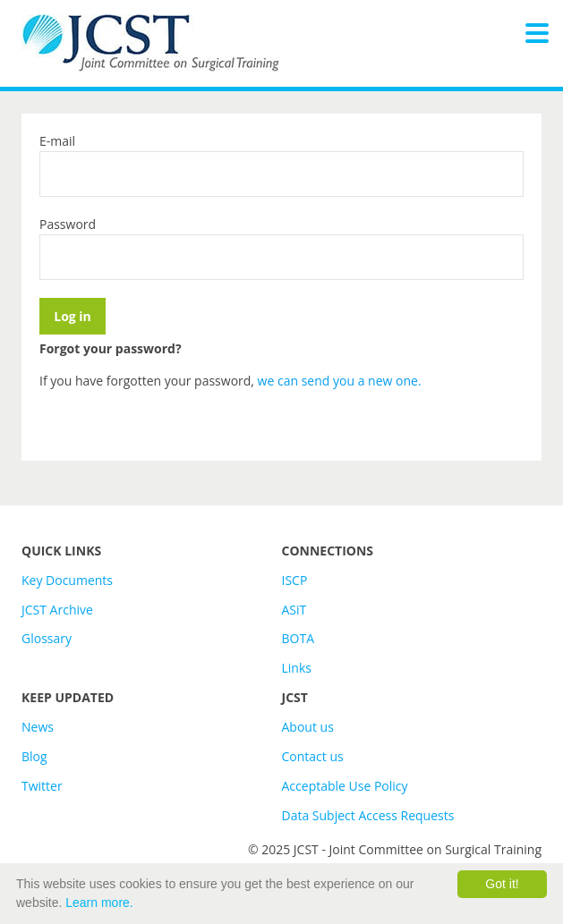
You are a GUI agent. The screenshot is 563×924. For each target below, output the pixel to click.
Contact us (313, 756)
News (37, 726)
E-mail (57, 140)
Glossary (46, 638)
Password (67, 224)
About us (308, 726)
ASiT (294, 609)
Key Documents (67, 580)
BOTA (298, 638)
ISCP (295, 580)
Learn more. (98, 902)
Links (296, 667)
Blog (34, 756)
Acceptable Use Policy (345, 785)
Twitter (42, 785)
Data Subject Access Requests (368, 815)
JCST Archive (57, 609)
